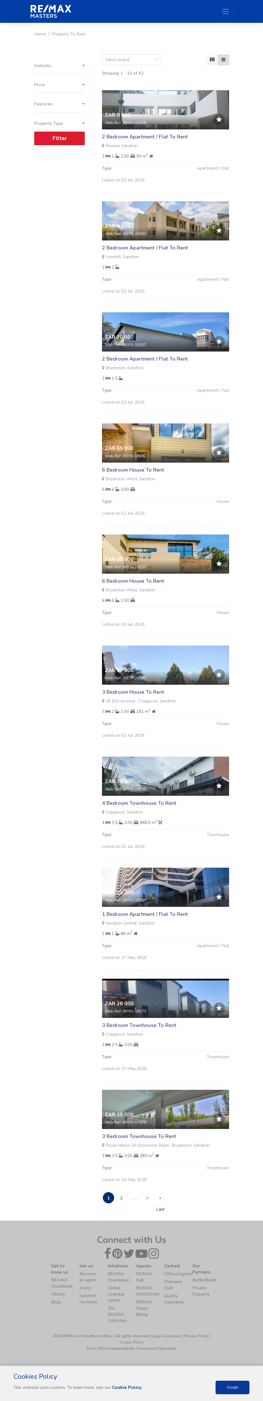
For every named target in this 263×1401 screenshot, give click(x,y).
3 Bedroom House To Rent (133, 702)
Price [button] (59, 85)
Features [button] (59, 104)
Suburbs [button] (59, 65)
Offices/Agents (178, 1274)
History (58, 1294)
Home (40, 34)
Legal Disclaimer (166, 1336)
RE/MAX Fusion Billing (144, 1308)
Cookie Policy (132, 1342)
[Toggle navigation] (225, 11)
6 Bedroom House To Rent (133, 479)
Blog (55, 1302)
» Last (160, 1199)
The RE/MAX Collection (117, 1314)
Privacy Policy (196, 1336)
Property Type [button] (59, 123)
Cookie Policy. (127, 1387)
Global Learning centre (116, 1294)
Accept (232, 1387)
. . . (134, 1198)
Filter (59, 138)
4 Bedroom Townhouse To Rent (139, 813)
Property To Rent (69, 34)
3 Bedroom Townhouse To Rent (139, 1035)
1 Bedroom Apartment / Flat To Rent (145, 924)
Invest (85, 1288)
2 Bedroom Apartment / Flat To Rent (145, 136)
